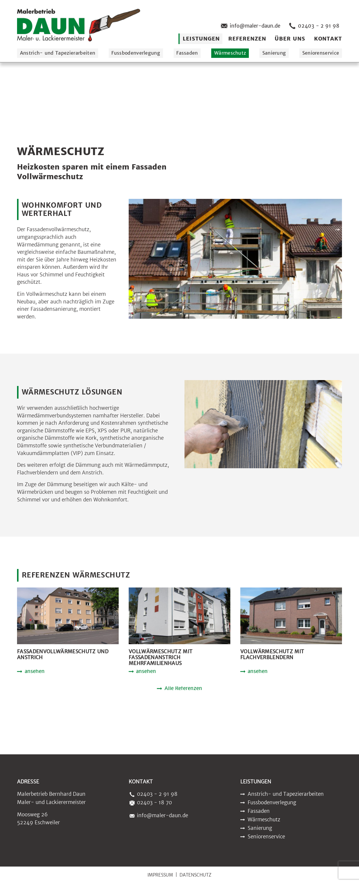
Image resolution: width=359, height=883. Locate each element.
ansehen (35, 671)
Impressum (160, 875)
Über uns (290, 38)
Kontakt (328, 38)
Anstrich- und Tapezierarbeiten (57, 53)
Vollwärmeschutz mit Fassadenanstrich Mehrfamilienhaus (160, 658)
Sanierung (274, 53)
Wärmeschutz (230, 53)
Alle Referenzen (183, 688)
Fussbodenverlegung (135, 53)
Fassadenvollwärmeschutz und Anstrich (62, 655)
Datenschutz (196, 875)
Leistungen (201, 38)
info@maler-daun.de (249, 26)
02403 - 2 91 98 (313, 26)
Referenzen (247, 38)
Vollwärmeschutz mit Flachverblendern (272, 655)
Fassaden (187, 53)
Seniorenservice (320, 53)
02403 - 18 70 (149, 802)
